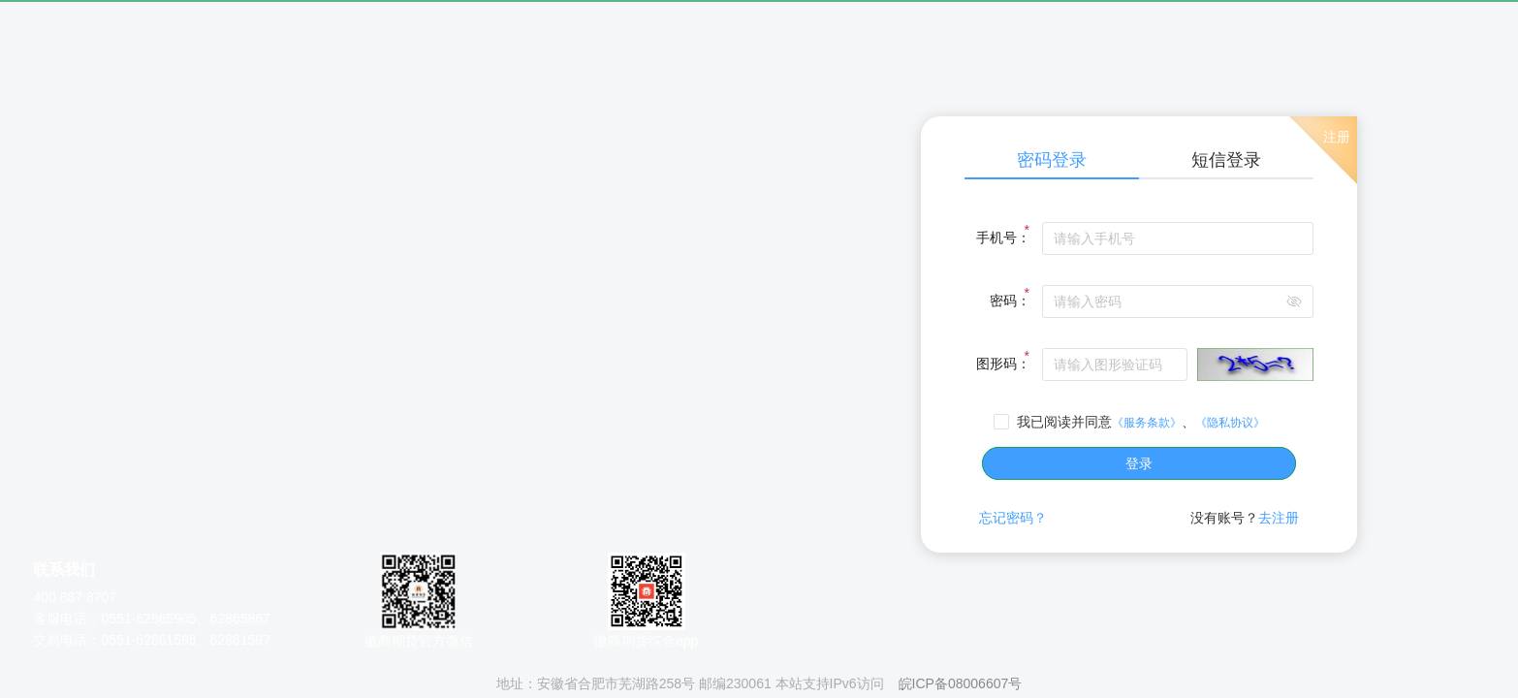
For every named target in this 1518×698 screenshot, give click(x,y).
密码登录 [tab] (1052, 160)
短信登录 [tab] (1226, 160)
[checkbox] (1133, 421)
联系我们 (64, 569)
